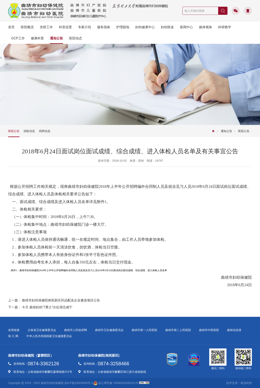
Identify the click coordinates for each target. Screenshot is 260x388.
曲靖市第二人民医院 (178, 330)
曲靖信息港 (234, 330)
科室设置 (65, 27)
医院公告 (243, 131)
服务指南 (103, 27)
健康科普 (37, 38)
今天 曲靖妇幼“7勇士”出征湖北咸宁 (47, 307)
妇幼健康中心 (145, 27)
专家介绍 (84, 27)
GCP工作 (18, 38)
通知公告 (56, 38)
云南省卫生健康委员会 (42, 330)
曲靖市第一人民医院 (144, 330)
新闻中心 (186, 27)
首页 (11, 27)
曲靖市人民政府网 (75, 330)
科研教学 (224, 27)
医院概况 (27, 27)
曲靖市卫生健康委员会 (109, 330)
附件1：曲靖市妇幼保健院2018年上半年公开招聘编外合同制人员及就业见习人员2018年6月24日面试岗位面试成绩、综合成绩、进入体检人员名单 (89, 270)
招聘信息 (44, 131)
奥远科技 (246, 383)
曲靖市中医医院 (209, 330)
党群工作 (46, 27)
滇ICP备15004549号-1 (78, 383)
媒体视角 (205, 27)
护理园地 (122, 27)
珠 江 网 (13, 336)
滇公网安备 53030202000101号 (115, 383)
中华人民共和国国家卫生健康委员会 (49, 336)
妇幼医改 (167, 27)
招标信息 (29, 131)
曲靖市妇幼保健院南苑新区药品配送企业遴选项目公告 (61, 300)
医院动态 (75, 38)
